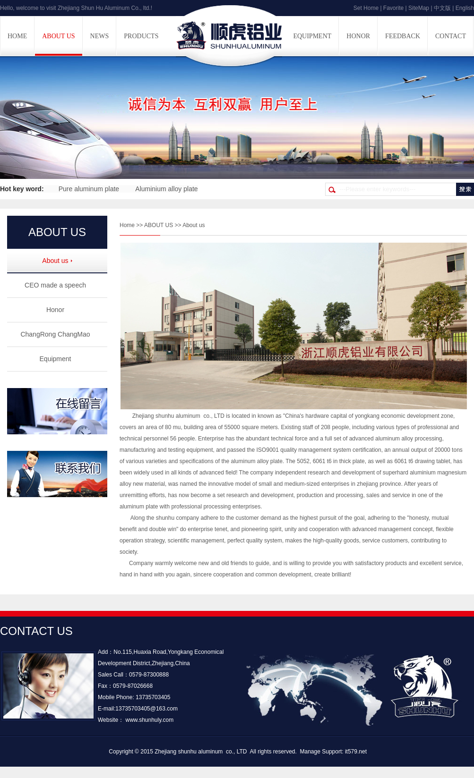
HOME (17, 36)
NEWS (99, 36)
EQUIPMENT (312, 36)
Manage (310, 751)
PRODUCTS (141, 36)
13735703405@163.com (146, 708)
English (465, 8)
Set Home (366, 8)
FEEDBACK (402, 36)
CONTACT (450, 36)
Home (127, 225)
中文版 (442, 8)
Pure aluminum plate (89, 189)
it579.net (356, 751)
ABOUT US (58, 36)
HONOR (358, 36)
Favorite (393, 8)
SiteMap (418, 8)
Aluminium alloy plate (166, 189)
